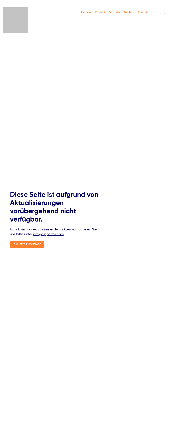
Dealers (129, 12)
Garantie (114, 12)
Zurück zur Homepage (27, 244)
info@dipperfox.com (48, 234)
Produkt (100, 12)
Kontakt (142, 12)
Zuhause (86, 12)
